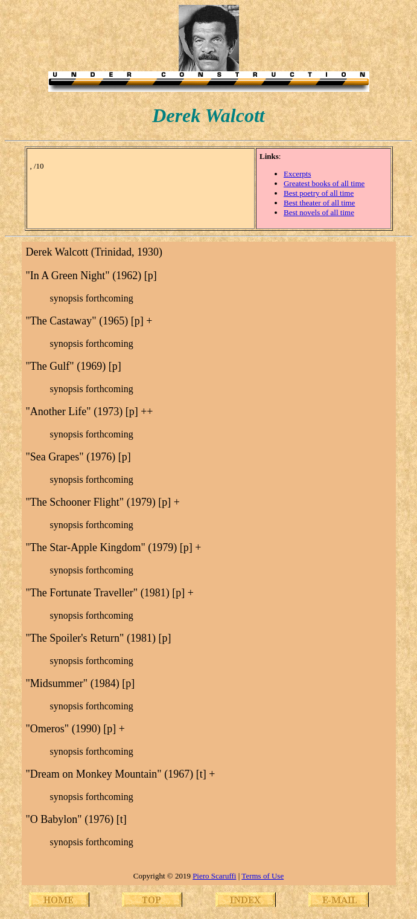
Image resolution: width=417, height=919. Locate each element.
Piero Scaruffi (214, 875)
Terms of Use (262, 875)
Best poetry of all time (319, 193)
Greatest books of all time (324, 183)
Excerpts (297, 173)
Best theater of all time (319, 202)
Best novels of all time (319, 212)
